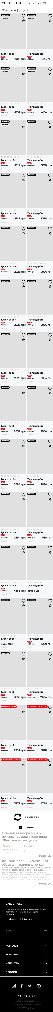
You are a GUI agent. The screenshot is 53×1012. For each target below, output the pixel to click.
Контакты (26, 945)
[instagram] (14, 986)
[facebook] (22, 986)
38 (8, 51)
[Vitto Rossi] (11, 3)
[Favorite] (34, 3)
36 (2, 51)
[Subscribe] (44, 931)
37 (5, 51)
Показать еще (31, 817)
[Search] (29, 3)
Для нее (12, 919)
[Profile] (39, 3)
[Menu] (50, 3)
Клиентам (26, 963)
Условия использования (26, 1001)
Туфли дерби (8, 54)
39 (11, 51)
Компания (26, 954)
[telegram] (29, 985)
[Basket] (44, 3)
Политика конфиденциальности (26, 1005)
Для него (28, 919)
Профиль (26, 972)
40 (15, 51)
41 (44, 51)
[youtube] (39, 986)
